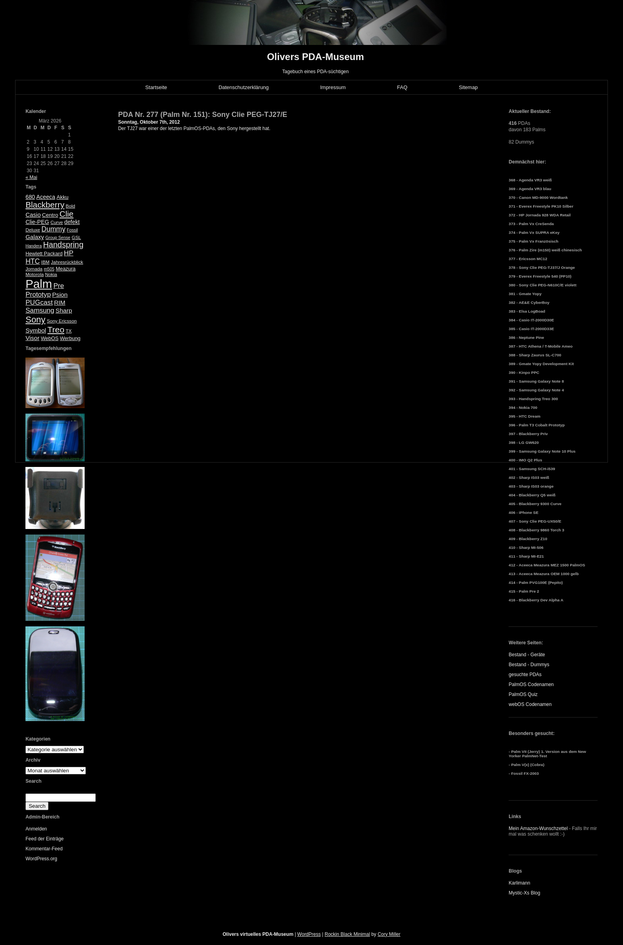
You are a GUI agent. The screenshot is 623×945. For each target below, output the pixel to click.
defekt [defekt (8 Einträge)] (72, 222)
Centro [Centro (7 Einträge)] (50, 215)
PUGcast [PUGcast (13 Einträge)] (38, 302)
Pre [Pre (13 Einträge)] (58, 286)
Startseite (156, 87)
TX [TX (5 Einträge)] (69, 331)
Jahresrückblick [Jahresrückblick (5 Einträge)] (67, 262)
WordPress (309, 934)
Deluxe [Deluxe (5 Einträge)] (32, 230)
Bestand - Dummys (529, 664)
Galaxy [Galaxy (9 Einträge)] (34, 236)
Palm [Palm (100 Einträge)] (38, 283)
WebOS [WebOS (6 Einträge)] (50, 338)
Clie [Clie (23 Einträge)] (67, 214)
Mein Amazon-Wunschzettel (538, 828)
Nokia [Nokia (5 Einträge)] (51, 274)
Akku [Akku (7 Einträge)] (62, 197)
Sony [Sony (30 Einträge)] (35, 320)
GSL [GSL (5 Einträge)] (76, 237)
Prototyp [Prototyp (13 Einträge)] (38, 294)
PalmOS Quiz (523, 694)
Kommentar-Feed (43, 849)
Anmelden (36, 829)
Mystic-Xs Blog (524, 893)
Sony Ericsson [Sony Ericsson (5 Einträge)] (62, 321)
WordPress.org (41, 858)
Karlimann (519, 883)
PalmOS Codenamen (531, 684)
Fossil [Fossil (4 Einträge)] (72, 230)
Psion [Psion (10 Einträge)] (60, 294)
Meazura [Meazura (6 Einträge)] (65, 269)
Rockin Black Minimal (347, 934)
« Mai (31, 177)
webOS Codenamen (530, 704)
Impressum (333, 87)
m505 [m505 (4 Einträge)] (49, 268)
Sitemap (468, 87)
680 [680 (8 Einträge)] (30, 197)
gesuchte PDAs (525, 674)
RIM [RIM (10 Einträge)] (59, 302)
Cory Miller (388, 934)
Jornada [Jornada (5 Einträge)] (34, 269)
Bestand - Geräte (527, 654)
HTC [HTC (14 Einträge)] (32, 261)
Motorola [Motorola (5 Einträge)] (34, 274)
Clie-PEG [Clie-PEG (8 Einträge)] (37, 222)
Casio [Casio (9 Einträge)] (33, 214)
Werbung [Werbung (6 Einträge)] (70, 338)
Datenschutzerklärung (244, 87)
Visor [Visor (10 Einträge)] (32, 337)
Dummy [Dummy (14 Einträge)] (53, 229)
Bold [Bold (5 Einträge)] (70, 206)
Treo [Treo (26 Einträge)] (55, 329)
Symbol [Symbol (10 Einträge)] (35, 330)
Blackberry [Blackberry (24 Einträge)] (44, 204)
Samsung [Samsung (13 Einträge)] (39, 310)
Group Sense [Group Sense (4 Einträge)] (57, 237)
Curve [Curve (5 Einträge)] (56, 222)
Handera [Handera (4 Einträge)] (33, 245)
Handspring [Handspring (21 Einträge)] (63, 244)
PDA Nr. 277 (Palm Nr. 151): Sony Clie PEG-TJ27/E (202, 115)
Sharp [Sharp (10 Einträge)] (64, 310)
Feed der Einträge (44, 839)
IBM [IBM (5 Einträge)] (45, 262)
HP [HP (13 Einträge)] (69, 253)
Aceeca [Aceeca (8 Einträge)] (45, 197)
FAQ (402, 87)
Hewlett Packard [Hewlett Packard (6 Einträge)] (43, 254)
